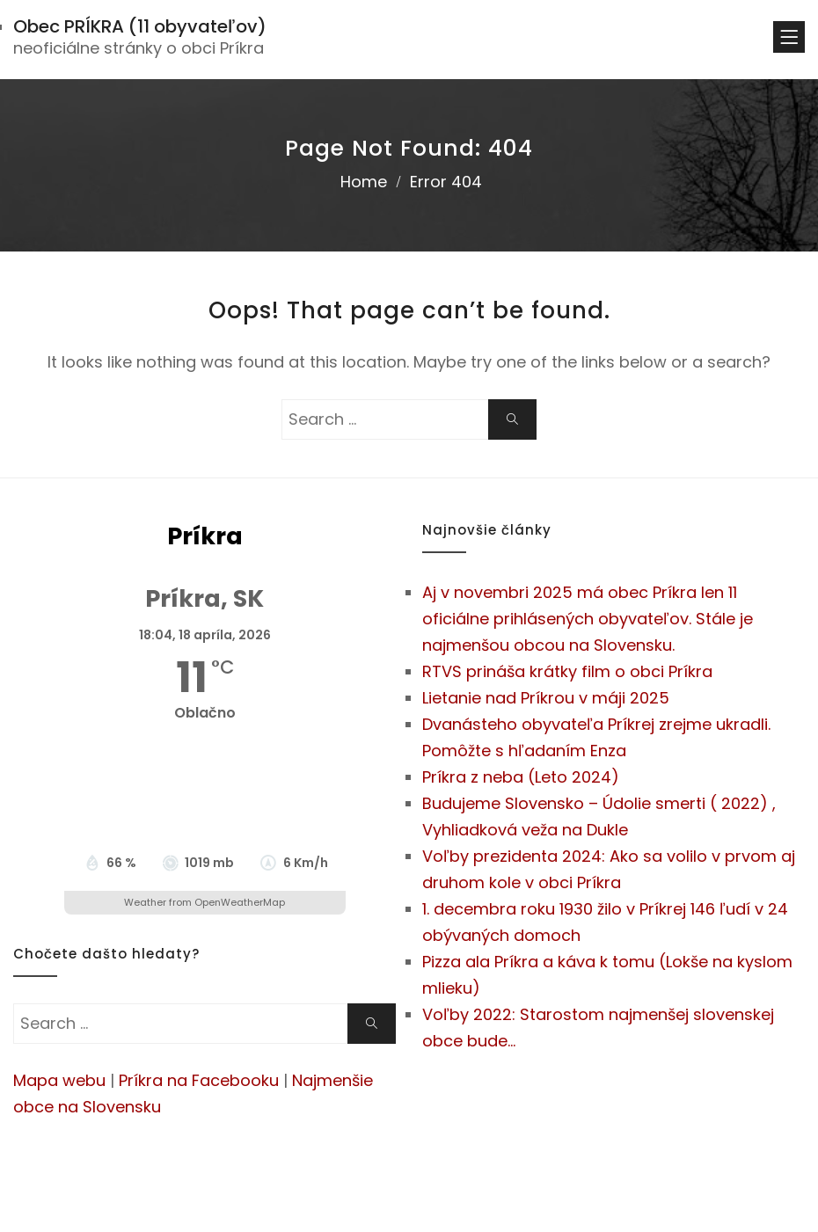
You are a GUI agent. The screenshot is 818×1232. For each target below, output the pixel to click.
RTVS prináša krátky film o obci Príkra (567, 671)
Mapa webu (59, 1080)
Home (363, 182)
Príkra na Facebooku (199, 1080)
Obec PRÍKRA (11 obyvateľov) (140, 26)
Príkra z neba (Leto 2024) (520, 777)
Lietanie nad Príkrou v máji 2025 (545, 698)
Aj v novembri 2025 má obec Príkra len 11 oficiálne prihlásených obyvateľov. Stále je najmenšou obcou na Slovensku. (587, 618)
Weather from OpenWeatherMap (204, 902)
